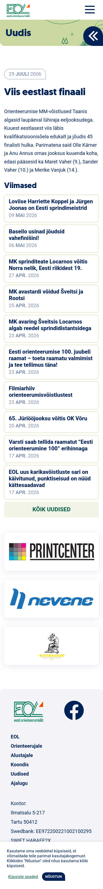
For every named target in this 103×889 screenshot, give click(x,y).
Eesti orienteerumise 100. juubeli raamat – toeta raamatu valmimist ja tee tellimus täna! (51, 358)
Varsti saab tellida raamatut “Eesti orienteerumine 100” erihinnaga (51, 445)
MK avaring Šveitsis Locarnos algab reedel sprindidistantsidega (50, 324)
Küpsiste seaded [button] (23, 876)
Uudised (20, 774)
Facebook (74, 710)
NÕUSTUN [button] (53, 877)
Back (93, 36)
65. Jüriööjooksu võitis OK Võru (48, 418)
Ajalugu (19, 783)
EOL (15, 737)
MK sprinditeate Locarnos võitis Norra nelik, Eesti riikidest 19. (48, 264)
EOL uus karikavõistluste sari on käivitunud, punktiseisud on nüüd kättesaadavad (50, 478)
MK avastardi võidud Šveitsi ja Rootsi (46, 294)
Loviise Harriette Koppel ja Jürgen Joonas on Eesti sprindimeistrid (51, 204)
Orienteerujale (26, 746)
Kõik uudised (51, 509)
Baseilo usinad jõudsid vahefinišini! (37, 234)
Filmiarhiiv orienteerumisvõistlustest (41, 391)
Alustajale (22, 755)
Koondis (20, 764)
